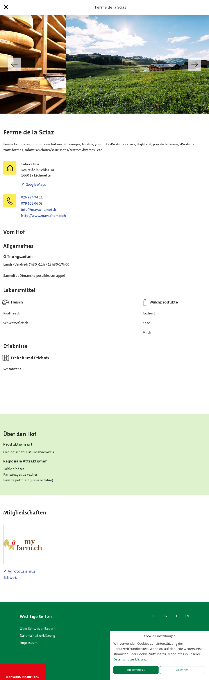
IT (176, 616)
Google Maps (36, 184)
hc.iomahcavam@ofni (38, 209)
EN (187, 616)
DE (154, 616)
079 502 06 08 (32, 203)
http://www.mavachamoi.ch (43, 215)
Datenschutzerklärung (37, 635)
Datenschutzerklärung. (130, 659)
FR (165, 616)
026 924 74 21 (32, 197)
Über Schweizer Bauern (37, 628)
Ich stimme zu (136, 670)
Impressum (29, 642)
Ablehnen (182, 670)
